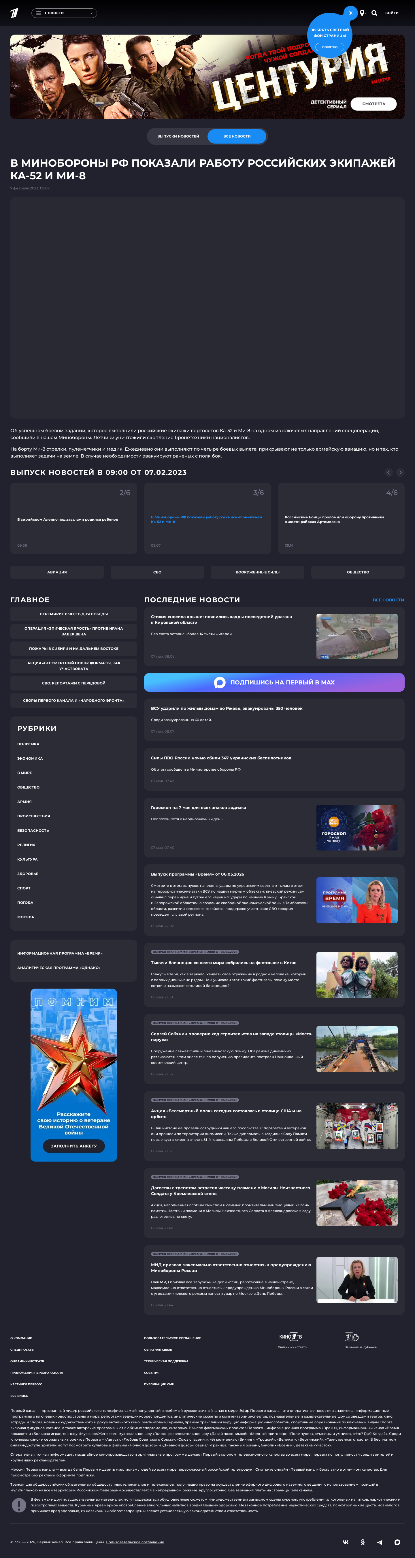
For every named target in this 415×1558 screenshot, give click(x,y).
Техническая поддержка (166, 1361)
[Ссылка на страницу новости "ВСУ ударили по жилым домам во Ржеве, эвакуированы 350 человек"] (274, 719)
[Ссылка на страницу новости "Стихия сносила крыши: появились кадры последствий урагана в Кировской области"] (274, 637)
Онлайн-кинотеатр (27, 1361)
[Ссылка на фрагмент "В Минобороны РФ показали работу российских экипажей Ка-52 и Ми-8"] (207, 518)
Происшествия (33, 816)
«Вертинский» (310, 1439)
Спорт (24, 888)
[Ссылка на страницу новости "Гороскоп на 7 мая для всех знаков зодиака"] (274, 827)
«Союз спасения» (192, 1439)
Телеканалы (301, 1490)
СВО (157, 572)
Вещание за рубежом (361, 1340)
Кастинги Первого (26, 1384)
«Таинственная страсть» (347, 1439)
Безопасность (33, 830)
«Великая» (286, 1439)
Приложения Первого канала (36, 1373)
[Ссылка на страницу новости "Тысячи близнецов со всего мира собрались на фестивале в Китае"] (274, 975)
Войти (392, 13)
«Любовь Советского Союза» (148, 1439)
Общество (358, 572)
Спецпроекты (22, 1350)
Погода (25, 902)
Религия (26, 845)
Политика (28, 744)
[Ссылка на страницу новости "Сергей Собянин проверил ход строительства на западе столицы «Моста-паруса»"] (274, 1049)
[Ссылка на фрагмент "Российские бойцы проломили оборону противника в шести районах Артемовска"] (341, 518)
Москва (25, 917)
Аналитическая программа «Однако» (59, 968)
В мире (24, 773)
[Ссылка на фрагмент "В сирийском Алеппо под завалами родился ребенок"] (73, 518)
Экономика (30, 758)
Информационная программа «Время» (60, 953)
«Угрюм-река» (223, 1439)
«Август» (112, 1439)
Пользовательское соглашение (172, 1338)
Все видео (19, 1396)
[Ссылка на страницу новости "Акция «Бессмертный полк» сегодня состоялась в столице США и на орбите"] (274, 1126)
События (151, 1373)
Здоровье (27, 874)
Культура (27, 859)
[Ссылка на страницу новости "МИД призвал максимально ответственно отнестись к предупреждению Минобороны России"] (274, 1280)
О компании (21, 1338)
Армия (24, 801)
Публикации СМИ (159, 1384)
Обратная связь (158, 1350)
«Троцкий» (265, 1439)
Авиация (57, 572)
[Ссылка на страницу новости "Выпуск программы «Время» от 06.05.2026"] (274, 900)
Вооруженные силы (258, 572)
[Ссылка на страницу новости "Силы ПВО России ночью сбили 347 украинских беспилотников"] (274, 769)
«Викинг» (246, 1439)
